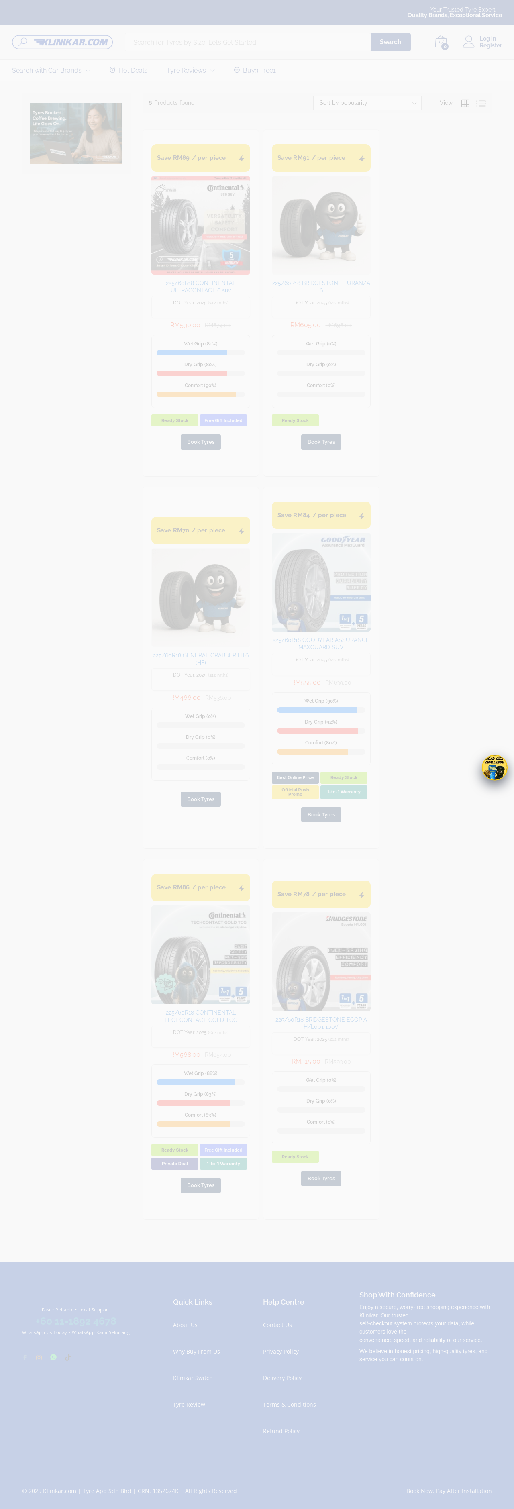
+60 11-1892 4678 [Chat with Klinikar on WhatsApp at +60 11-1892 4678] (76, 1321)
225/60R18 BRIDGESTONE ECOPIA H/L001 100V (321, 1023)
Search (391, 42)
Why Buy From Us (196, 1351)
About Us (185, 1325)
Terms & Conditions (289, 1404)
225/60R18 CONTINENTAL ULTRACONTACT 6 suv (201, 287)
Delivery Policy (282, 1378)
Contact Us (277, 1325)
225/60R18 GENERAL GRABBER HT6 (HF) (201, 659)
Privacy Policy (281, 1351)
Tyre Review (189, 1404)
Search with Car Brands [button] (47, 70)
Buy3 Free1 (255, 70)
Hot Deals (128, 70)
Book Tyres (200, 442)
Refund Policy (281, 1431)
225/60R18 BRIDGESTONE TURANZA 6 (321, 287)
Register (491, 45)
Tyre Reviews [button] (186, 70)
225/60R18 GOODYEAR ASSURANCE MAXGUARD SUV (321, 644)
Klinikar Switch (193, 1378)
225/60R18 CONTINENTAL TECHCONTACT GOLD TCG (200, 1016)
